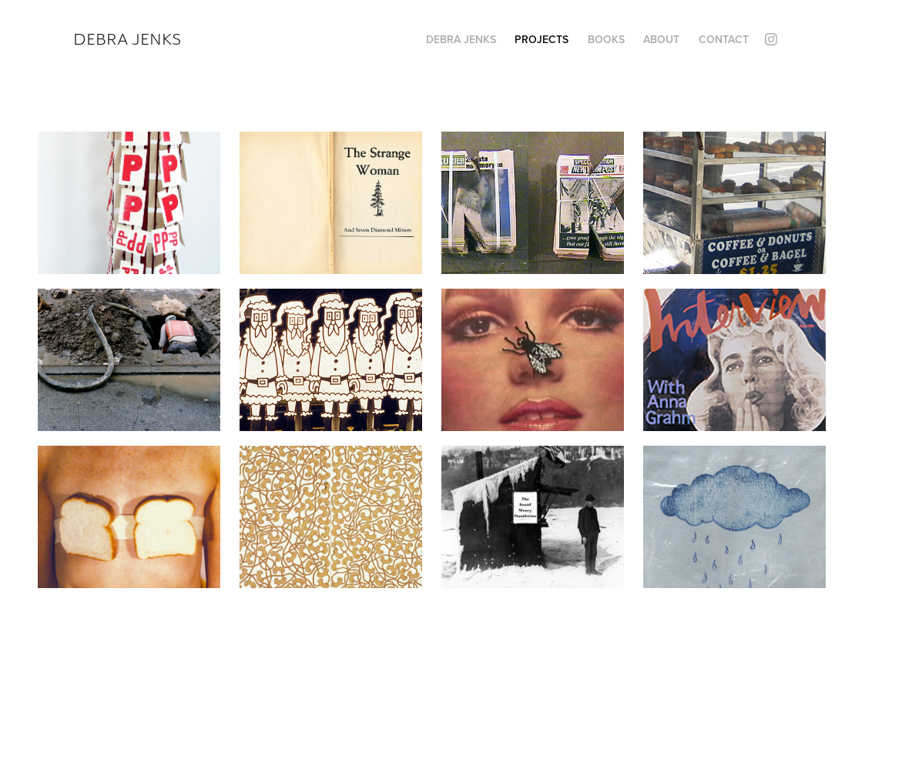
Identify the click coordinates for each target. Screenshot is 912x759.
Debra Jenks (127, 39)
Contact (724, 39)
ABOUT (661, 39)
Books (606, 39)
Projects (541, 39)
